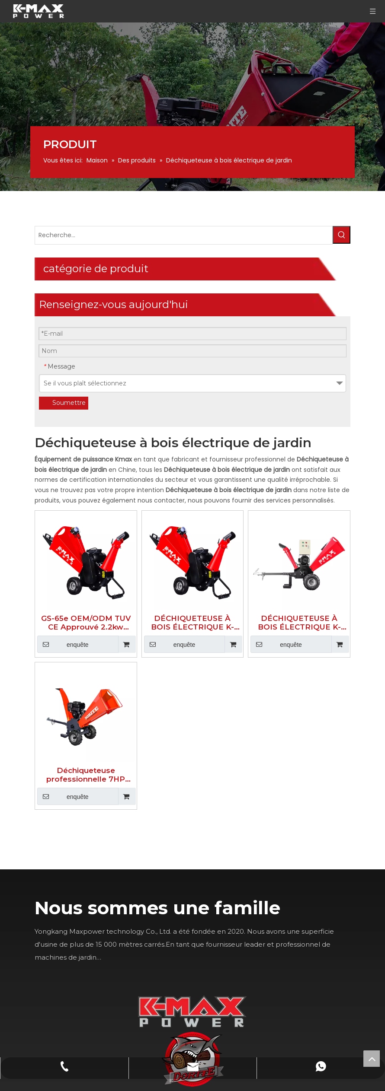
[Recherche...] (184, 235)
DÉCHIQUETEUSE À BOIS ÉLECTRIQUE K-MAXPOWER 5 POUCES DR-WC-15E (299, 622)
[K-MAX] (192, 1011)
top (371, 1058)
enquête (63, 644)
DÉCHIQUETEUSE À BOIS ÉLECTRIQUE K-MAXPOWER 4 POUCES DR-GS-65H (192, 622)
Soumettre (69, 403)
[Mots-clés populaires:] (341, 235)
